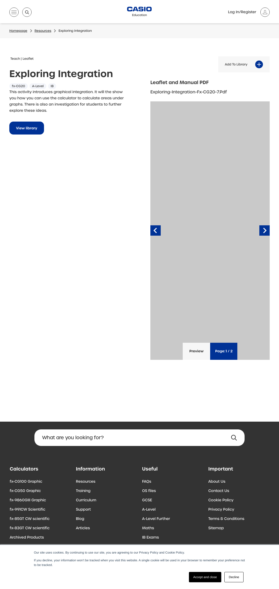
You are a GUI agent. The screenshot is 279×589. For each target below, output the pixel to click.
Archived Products (27, 537)
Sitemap (216, 528)
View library (26, 128)
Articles (83, 528)
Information (90, 469)
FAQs (146, 481)
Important (220, 469)
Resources (85, 481)
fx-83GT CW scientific (30, 528)
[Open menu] (14, 13)
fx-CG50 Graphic (25, 491)
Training (83, 491)
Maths (148, 528)
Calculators (24, 469)
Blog (80, 519)
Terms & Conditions (226, 519)
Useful (150, 469)
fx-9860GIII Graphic (28, 500)
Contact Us (218, 491)
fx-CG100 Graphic (26, 481)
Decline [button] (234, 577)
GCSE (147, 500)
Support (83, 509)
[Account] (249, 12)
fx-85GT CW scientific (30, 519)
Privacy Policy (221, 509)
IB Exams (150, 537)
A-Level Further (156, 519)
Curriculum (86, 500)
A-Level (149, 509)
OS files (149, 491)
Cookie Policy (220, 500)
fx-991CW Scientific (28, 509)
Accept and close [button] (205, 577)
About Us (216, 481)
